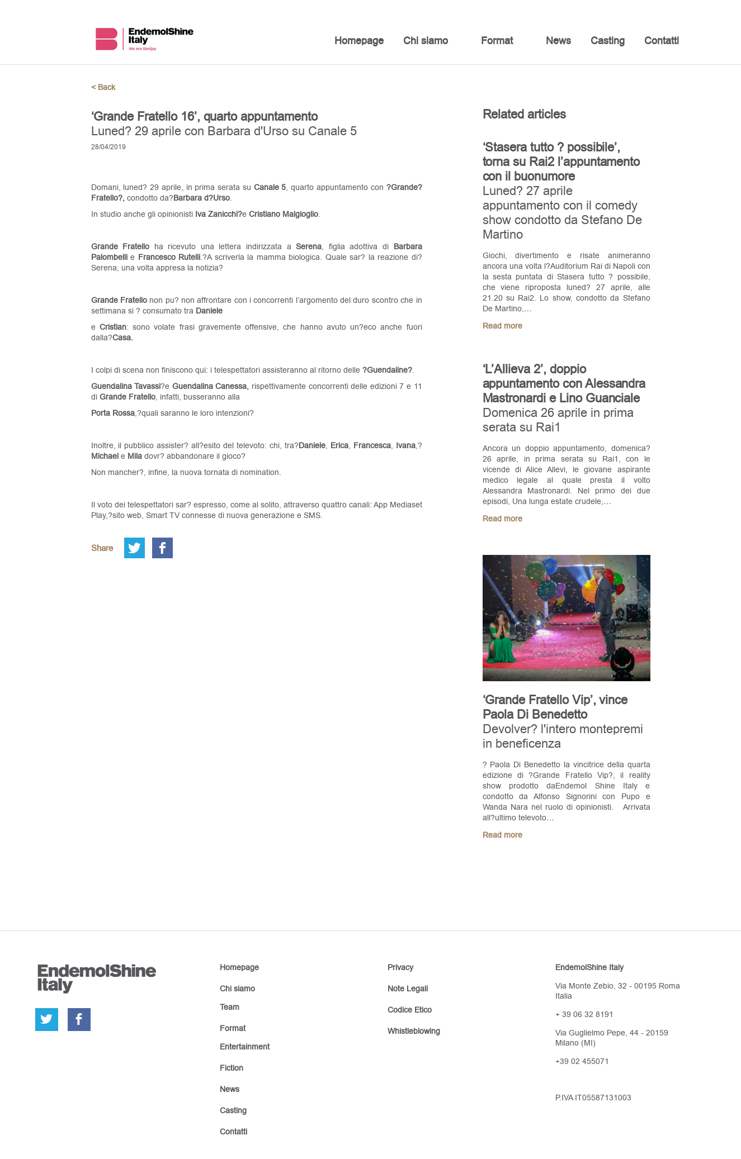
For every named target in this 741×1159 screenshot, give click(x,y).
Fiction (231, 1068)
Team (229, 1007)
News (558, 41)
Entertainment (245, 1047)
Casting (608, 41)
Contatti (661, 41)
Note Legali (408, 989)
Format (497, 41)
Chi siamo (425, 41)
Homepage (359, 41)
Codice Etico (410, 1010)
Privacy (400, 967)
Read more (502, 326)
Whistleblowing (414, 1031)
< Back (103, 87)
